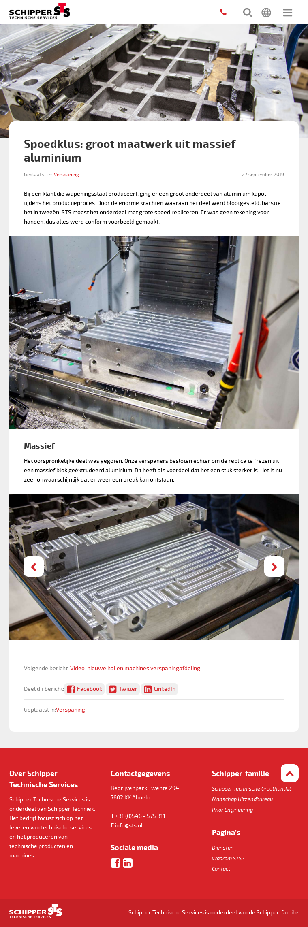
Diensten (223, 848)
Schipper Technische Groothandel (251, 789)
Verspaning (66, 175)
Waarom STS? (228, 858)
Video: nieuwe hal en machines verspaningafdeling (135, 668)
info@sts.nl (129, 825)
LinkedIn (164, 689)
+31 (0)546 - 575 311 (140, 816)
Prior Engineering (232, 810)
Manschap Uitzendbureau (242, 799)
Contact (221, 869)
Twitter (128, 689)
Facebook (89, 689)
